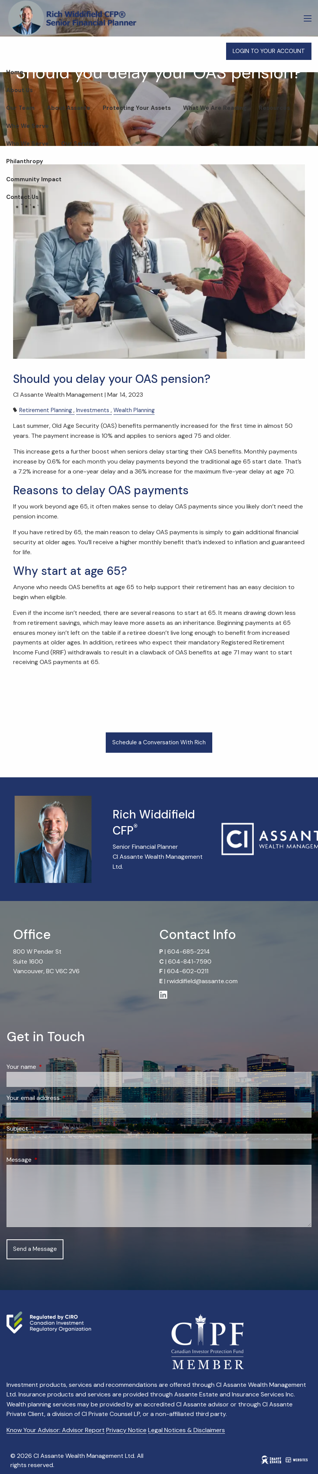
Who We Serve (27, 126)
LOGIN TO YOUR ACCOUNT (269, 51)
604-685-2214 (188, 951)
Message (48, 1160)
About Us (19, 90)
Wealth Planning (134, 410)
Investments (92, 410)
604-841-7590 (189, 961)
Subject (47, 1129)
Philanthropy (24, 161)
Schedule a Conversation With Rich (159, 742)
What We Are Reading (214, 108)
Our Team (20, 108)
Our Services (80, 143)
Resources (274, 108)
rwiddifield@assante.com (202, 981)
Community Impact (34, 179)
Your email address (62, 1098)
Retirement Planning (45, 410)
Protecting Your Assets (137, 108)
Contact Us (22, 197)
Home (14, 72)
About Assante (68, 108)
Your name (51, 1067)
